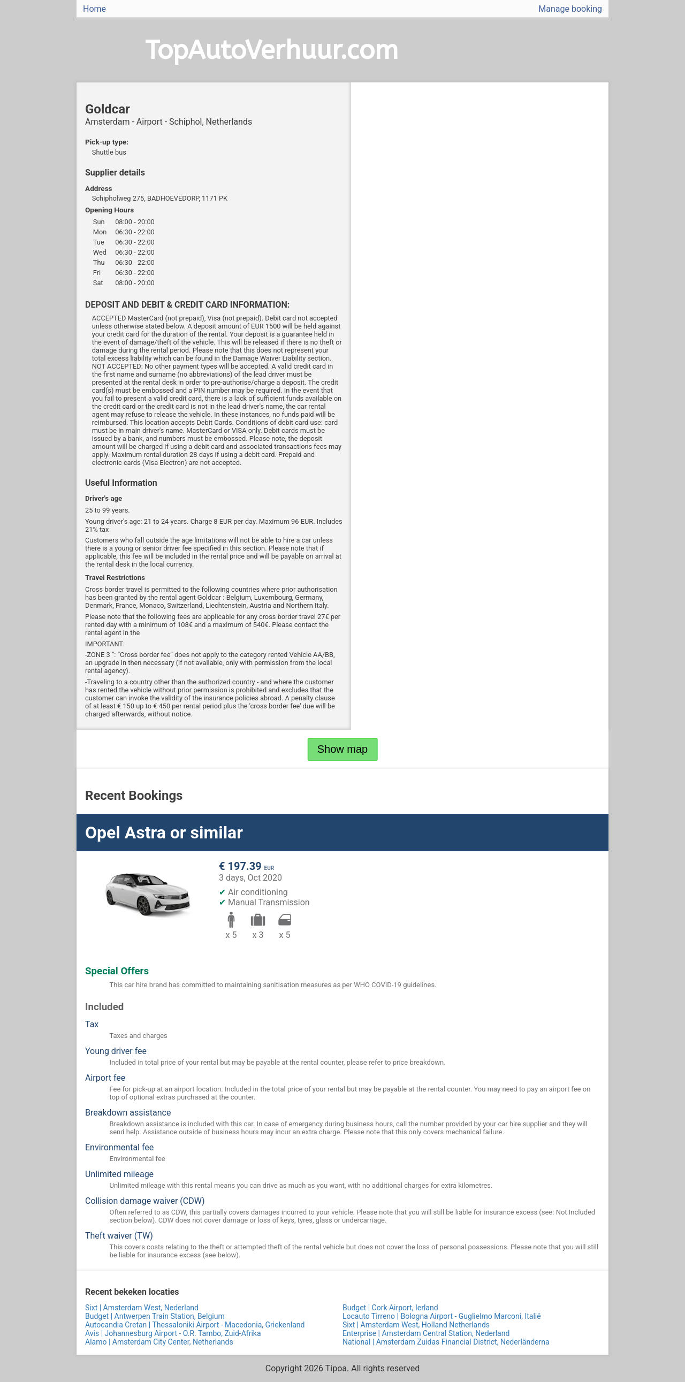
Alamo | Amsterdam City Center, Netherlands (159, 1342)
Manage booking (570, 9)
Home (94, 9)
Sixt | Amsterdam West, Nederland (142, 1307)
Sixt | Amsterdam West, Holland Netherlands (416, 1324)
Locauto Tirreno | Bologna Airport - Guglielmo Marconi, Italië (441, 1316)
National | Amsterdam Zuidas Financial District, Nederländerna (446, 1342)
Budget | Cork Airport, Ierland (390, 1307)
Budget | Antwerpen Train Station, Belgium (155, 1316)
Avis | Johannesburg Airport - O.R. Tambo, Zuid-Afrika (173, 1333)
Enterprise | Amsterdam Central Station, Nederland (425, 1333)
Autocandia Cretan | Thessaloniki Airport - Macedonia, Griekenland (195, 1324)
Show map (342, 749)
